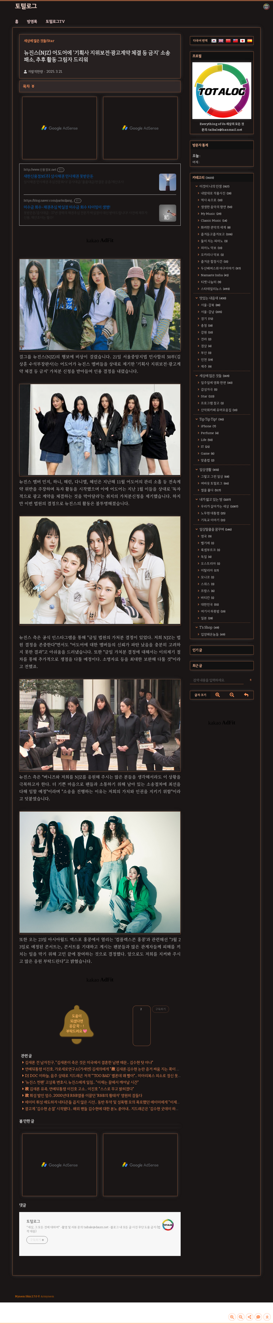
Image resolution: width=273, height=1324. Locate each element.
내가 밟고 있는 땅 (215, 499)
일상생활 (209, 470)
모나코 (207, 577)
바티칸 (207, 598)
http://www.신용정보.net (40, 169)
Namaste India (214, 275)
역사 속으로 (211, 200)
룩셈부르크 (210, 550)
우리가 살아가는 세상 (219, 506)
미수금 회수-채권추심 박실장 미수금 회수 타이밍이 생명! (67, 207)
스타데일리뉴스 (215, 289)
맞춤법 (207, 460)
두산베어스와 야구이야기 (220, 268)
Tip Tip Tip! (211, 419)
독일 (206, 557)
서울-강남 (211, 312)
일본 (206, 618)
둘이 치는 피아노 (214, 241)
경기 (206, 319)
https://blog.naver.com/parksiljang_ (48, 200)
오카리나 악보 (212, 255)
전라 (205, 339)
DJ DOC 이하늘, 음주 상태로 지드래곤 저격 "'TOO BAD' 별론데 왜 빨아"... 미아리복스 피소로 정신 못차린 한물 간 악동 (114, 1075)
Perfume (209, 433)
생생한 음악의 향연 (216, 207)
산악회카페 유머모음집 (218, 410)
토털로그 (26, 6)
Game (207, 453)
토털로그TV (55, 21)
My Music (210, 214)
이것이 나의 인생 (214, 186)
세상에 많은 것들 (214, 376)
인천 (206, 360)
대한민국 (209, 604)
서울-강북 (210, 305)
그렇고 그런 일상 (214, 476)
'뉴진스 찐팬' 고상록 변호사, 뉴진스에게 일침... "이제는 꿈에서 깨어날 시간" (82, 1082)
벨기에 (207, 543)
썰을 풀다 (210, 490)
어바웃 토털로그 (214, 483)
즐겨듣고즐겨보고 (216, 234)
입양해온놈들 (212, 634)
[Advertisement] (222, 770)
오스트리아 (210, 563)
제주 (206, 366)
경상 (206, 346)
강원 (206, 332)
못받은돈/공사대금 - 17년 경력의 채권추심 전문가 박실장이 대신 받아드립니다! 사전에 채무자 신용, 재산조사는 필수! (85, 215)
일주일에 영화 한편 (216, 383)
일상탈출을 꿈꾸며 (215, 529)
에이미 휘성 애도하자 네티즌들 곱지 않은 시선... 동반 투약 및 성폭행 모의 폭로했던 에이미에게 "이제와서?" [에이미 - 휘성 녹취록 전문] (127, 1102)
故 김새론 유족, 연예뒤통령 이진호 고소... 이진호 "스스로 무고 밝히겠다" (79, 1089)
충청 (206, 325)
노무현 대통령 (212, 513)
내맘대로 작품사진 (215, 193)
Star (207, 396)
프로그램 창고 (212, 403)
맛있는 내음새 (212, 298)
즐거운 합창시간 (214, 261)
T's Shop (209, 627)
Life (206, 440)
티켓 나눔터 (210, 282)
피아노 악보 (211, 248)
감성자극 (208, 389)
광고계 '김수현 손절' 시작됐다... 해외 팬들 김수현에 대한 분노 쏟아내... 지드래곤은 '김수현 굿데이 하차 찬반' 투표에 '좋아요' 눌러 (122, 1108)
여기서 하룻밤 (212, 611)
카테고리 (203, 178)
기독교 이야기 (212, 520)
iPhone (208, 426)
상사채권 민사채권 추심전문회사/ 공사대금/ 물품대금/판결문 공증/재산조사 (74, 182)
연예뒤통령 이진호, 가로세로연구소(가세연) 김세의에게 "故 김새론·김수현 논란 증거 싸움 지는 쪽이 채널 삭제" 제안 (112, 1069)
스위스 (207, 584)
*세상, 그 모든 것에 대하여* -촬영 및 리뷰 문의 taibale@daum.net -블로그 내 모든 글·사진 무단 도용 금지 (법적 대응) (93, 1229)
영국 (206, 536)
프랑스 (207, 591)
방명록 (32, 21)
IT (205, 447)
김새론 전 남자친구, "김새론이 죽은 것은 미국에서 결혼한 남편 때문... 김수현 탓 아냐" (89, 1062)
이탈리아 (209, 570)
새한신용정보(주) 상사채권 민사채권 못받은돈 (58, 176)
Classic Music (213, 220)
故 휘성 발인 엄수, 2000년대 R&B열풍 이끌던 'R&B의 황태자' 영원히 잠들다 (83, 1095)
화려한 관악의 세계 (215, 227)
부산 (205, 353)
